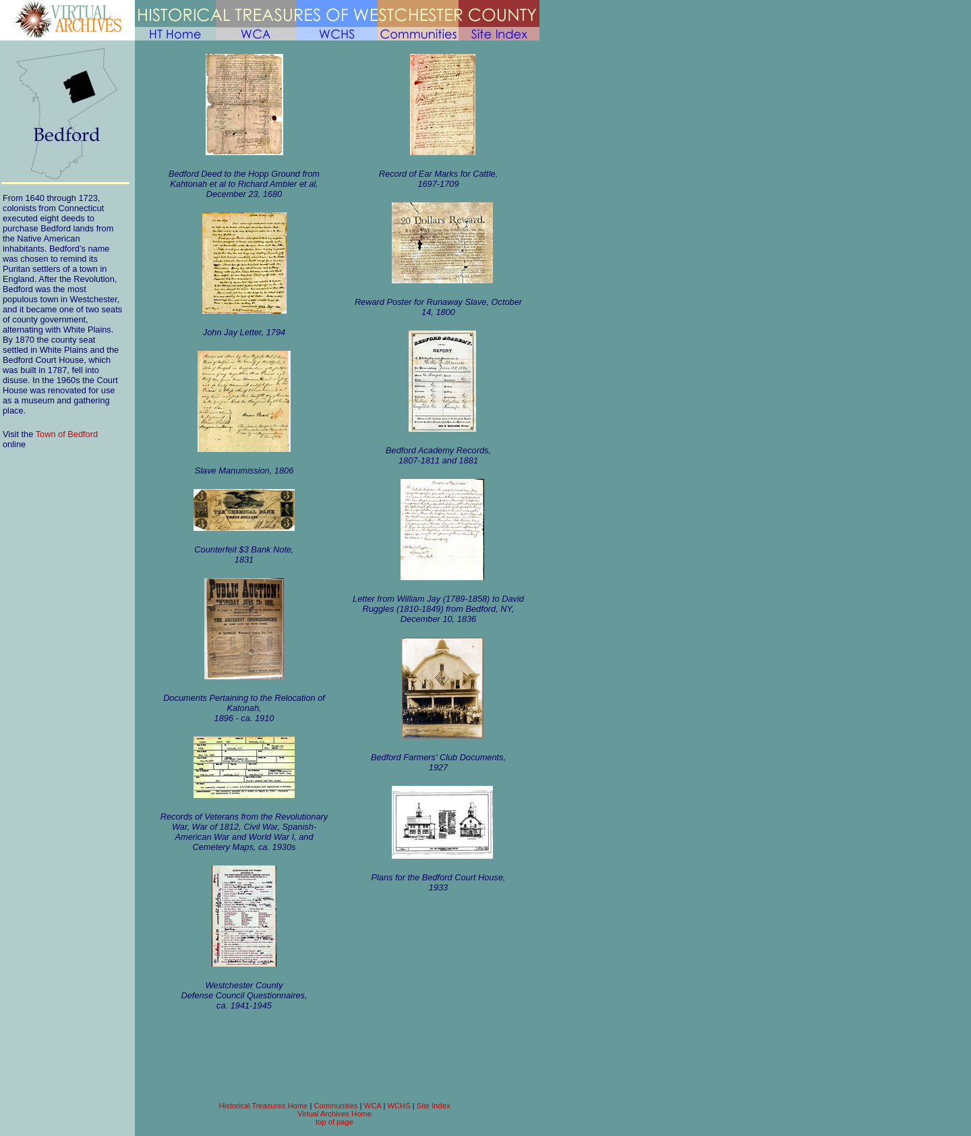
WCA (372, 1106)
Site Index (433, 1106)
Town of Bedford (67, 434)
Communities (335, 1106)
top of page (334, 1122)
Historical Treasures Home (262, 1106)
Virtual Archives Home (334, 1114)
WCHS (398, 1106)
